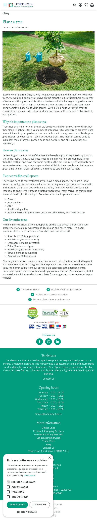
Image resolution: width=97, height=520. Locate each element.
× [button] (49, 458)
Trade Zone (48, 441)
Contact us (48, 378)
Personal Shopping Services (48, 431)
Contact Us (48, 447)
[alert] (28, 485)
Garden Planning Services (48, 434)
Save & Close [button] (17, 504)
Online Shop (48, 427)
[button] (28, 511)
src (74, 4)
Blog (48, 444)
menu (4, 4)
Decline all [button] (39, 504)
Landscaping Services (48, 437)
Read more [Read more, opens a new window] (29, 475)
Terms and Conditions (40, 451)
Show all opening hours (48, 414)
